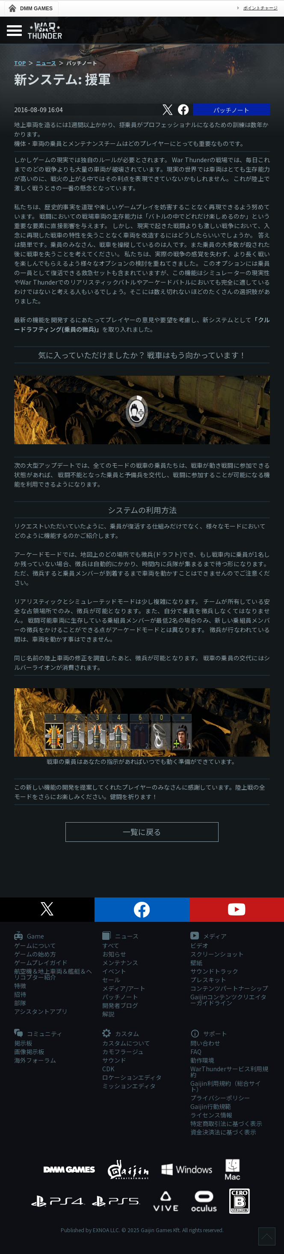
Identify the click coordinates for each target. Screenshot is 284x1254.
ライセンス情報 (211, 1115)
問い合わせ (205, 1043)
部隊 (20, 1003)
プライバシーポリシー (220, 1098)
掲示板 (23, 1043)
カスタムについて (126, 1043)
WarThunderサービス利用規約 (229, 1072)
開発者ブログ (120, 1005)
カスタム (120, 1034)
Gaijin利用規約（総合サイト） (225, 1086)
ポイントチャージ (260, 8)
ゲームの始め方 (35, 954)
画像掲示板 (29, 1052)
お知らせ (114, 954)
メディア (208, 936)
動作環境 (202, 1060)
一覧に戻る (142, 831)
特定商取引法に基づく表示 (226, 1123)
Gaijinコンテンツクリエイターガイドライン (228, 1000)
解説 (108, 1014)
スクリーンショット (217, 954)
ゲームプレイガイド (41, 963)
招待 (20, 994)
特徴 (20, 986)
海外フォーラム (35, 1060)
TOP (20, 62)
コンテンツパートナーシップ (229, 988)
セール (111, 980)
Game (29, 936)
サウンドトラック (214, 971)
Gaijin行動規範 (210, 1106)
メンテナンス (120, 963)
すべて (110, 945)
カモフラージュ (123, 1052)
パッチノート (231, 110)
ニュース (46, 62)
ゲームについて (35, 945)
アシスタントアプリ (41, 1011)
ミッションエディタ (129, 1086)
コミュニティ (38, 1034)
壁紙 (196, 963)
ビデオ (199, 945)
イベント (114, 971)
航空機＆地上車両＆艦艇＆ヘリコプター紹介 (53, 974)
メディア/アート (123, 988)
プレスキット (208, 980)
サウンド (114, 1060)
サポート (208, 1034)
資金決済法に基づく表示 (223, 1132)
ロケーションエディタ (132, 1077)
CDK (108, 1069)
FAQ (195, 1052)
